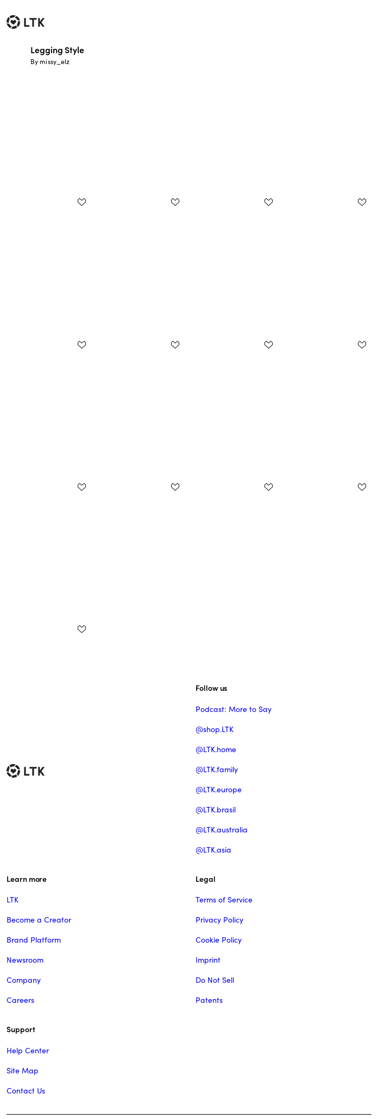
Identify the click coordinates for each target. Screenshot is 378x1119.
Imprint (208, 960)
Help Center (28, 1051)
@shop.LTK (215, 729)
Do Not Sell (215, 980)
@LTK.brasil (216, 810)
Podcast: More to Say (234, 709)
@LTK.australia (222, 830)
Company (24, 980)
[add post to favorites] (81, 202)
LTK (12, 900)
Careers (20, 1000)
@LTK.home (216, 749)
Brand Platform (34, 940)
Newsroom (25, 960)
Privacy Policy (219, 920)
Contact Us (26, 1091)
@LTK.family (217, 769)
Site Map (23, 1071)
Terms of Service (224, 900)
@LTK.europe (219, 789)
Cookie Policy (219, 940)
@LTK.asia (213, 850)
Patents (209, 1000)
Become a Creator (39, 920)
